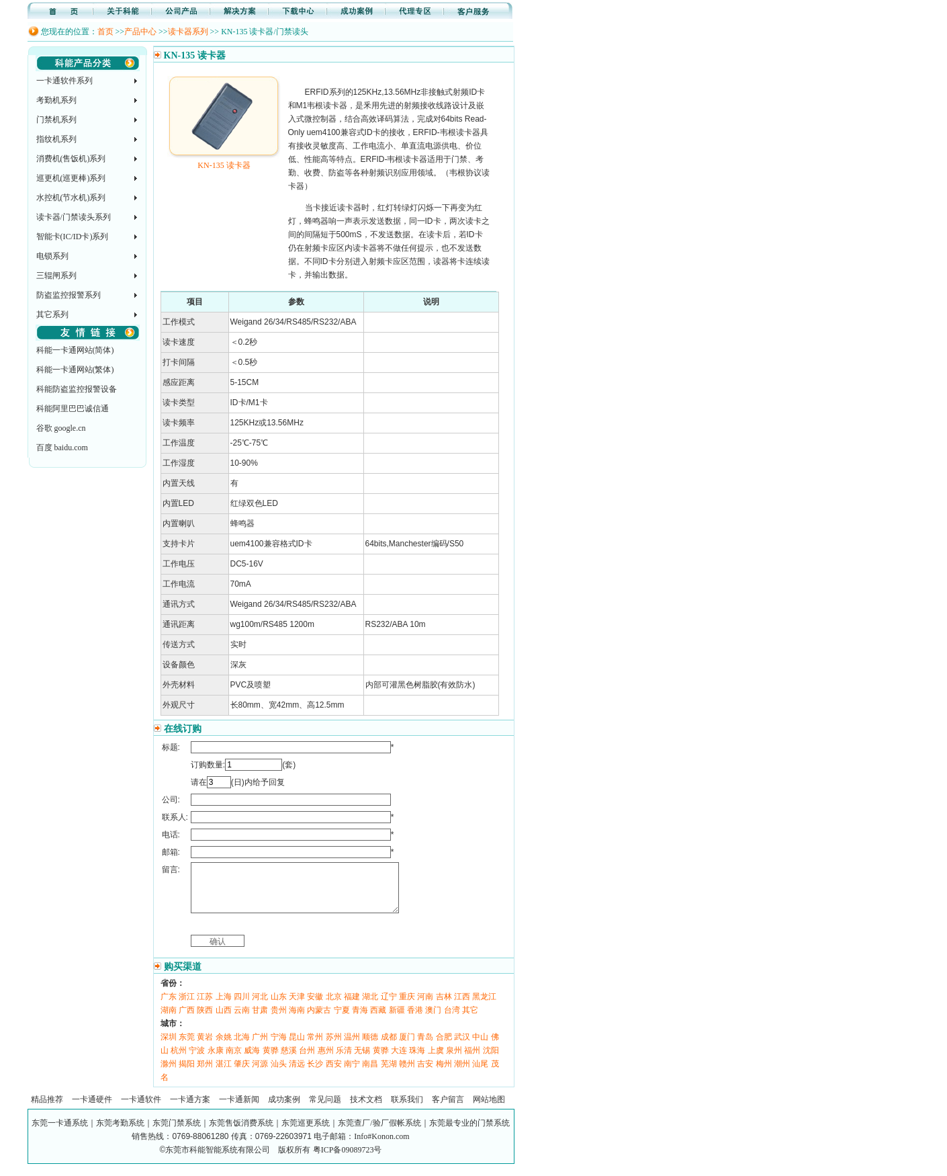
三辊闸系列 (56, 275)
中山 (480, 1047)
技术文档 (366, 1109)
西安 (334, 1074)
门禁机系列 (56, 119)
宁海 (279, 1047)
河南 (425, 1006)
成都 (389, 1047)
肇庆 (242, 1074)
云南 (242, 1020)
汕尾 (480, 1074)
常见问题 (325, 1109)
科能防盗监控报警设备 (76, 389)
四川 (242, 1006)
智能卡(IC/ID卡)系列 (72, 236)
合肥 (444, 1047)
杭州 (179, 1060)
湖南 (169, 1020)
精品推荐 (47, 1109)
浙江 (187, 1006)
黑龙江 (484, 1006)
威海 (252, 1060)
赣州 (407, 1074)
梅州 (444, 1074)
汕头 (279, 1074)
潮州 (462, 1074)
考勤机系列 (56, 100)
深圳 (169, 1047)
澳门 (433, 1020)
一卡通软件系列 (64, 80)
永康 (216, 1060)
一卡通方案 (190, 1109)
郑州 (205, 1074)
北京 (334, 1006)
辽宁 (389, 1006)
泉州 (454, 1060)
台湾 (452, 1020)
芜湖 (389, 1074)
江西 (462, 1006)
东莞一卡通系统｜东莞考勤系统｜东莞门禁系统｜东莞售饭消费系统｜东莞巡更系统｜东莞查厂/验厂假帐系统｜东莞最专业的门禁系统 (270, 1133)
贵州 (279, 1020)
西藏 (378, 1020)
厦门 (407, 1047)
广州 (260, 1047)
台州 (307, 1060)
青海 (360, 1020)
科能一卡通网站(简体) (75, 350)
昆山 (297, 1047)
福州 (472, 1060)
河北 (260, 1006)
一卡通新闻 (239, 1109)
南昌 (370, 1074)
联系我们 (407, 1109)
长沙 (315, 1074)
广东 (169, 1006)
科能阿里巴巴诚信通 (72, 408)
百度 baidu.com (62, 447)
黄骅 (271, 1060)
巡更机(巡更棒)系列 (71, 178)
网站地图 (489, 1109)
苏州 (334, 1047)
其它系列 (52, 314)
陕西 (205, 1020)
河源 (260, 1074)
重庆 (407, 1006)
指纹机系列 (56, 139)
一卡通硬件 (92, 1109)
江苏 (205, 1006)
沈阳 (491, 1060)
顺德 (370, 1047)
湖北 (370, 1006)
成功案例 (284, 1109)
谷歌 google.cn (61, 428)
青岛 (425, 1047)
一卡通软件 (141, 1109)
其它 (470, 1020)
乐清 (344, 1060)
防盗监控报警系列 (68, 295)
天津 (297, 1006)
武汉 (462, 1047)
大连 (399, 1060)
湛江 (224, 1074)
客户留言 (448, 1109)
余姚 (224, 1047)
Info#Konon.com (381, 1146)
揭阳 (187, 1074)
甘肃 (260, 1020)
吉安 (425, 1074)
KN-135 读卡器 (224, 160)
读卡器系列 (188, 31)
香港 (415, 1020)
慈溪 (289, 1060)
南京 (234, 1060)
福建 (352, 1006)
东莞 (187, 1047)
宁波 (197, 1060)
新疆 (397, 1020)
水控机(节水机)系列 (71, 197)
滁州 (169, 1074)
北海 (242, 1047)
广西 (187, 1020)
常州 (315, 1047)
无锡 (362, 1060)
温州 (352, 1047)
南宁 (352, 1074)
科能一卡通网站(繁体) (75, 369)
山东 (279, 1006)
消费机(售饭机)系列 (71, 158)
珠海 (417, 1060)
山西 (224, 1020)
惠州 (326, 1060)
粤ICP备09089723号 (347, 1160)
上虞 (436, 1060)
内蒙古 (319, 1020)
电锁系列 (52, 256)
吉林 (444, 1006)
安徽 (315, 1006)
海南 (297, 1020)
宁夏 (342, 1020)
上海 (224, 1006)
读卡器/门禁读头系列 (73, 217)
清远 (297, 1074)
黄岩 (205, 1047)
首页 (105, 31)
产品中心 (140, 31)
